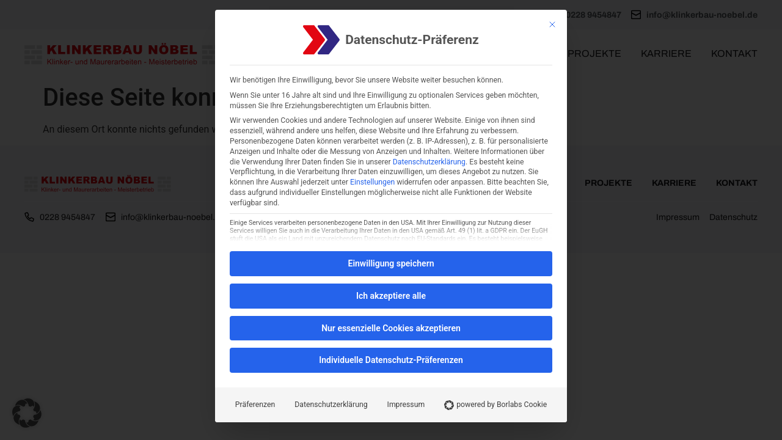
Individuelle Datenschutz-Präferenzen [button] (391, 360)
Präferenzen (255, 404)
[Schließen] (552, 24)
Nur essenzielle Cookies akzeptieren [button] (391, 328)
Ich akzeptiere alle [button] (391, 296)
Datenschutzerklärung (429, 162)
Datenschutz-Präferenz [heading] (411, 40)
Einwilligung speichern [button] (391, 263)
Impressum (406, 404)
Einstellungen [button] (372, 182)
